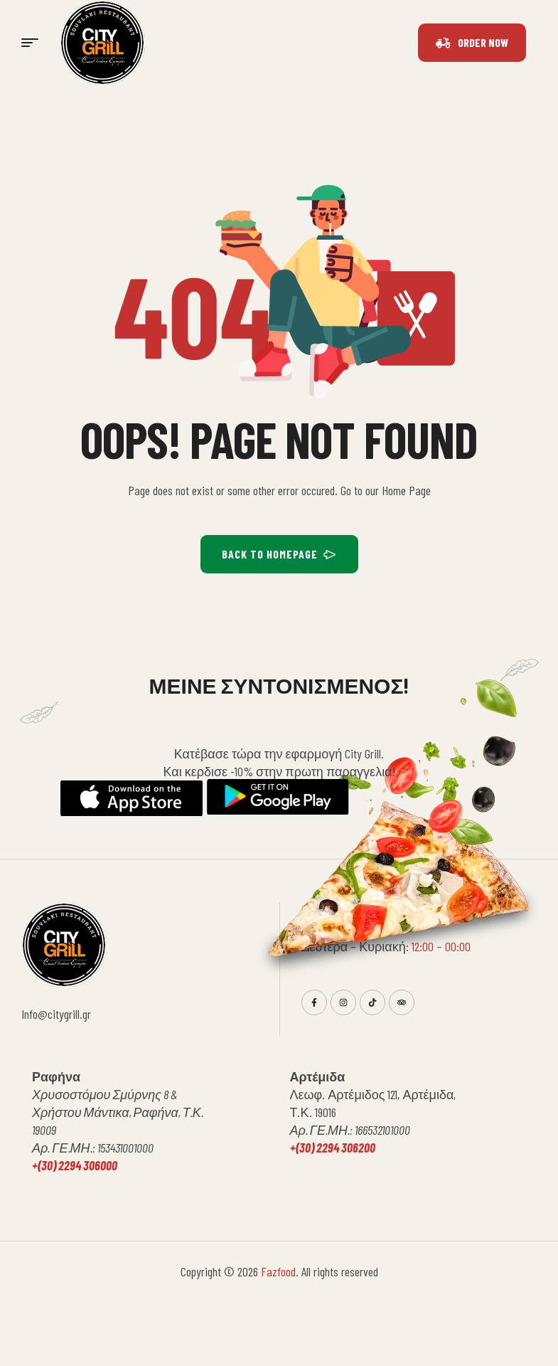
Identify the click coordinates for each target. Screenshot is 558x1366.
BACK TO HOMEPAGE (279, 554)
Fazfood (278, 1271)
